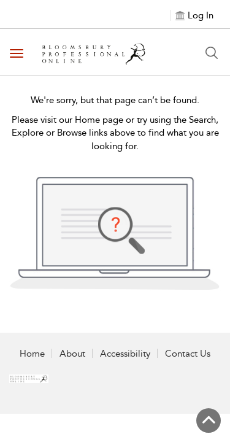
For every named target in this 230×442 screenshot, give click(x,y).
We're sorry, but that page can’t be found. (115, 100)
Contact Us (187, 353)
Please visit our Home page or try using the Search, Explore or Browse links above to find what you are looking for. (115, 133)
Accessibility (125, 353)
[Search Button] (211, 53)
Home (32, 353)
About (72, 353)
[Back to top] (208, 420)
